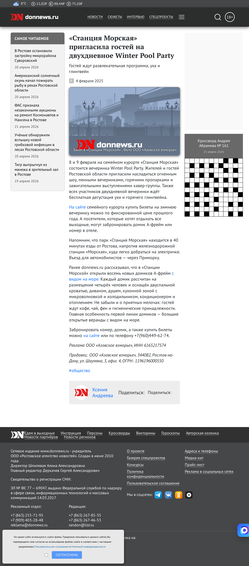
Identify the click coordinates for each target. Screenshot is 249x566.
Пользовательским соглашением (52, 546)
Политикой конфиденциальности (88, 546)
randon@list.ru (81, 524)
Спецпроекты (161, 17)
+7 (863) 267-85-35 (85, 515)
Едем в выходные (39, 432)
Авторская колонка (202, 432)
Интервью (135, 17)
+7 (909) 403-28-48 (27, 520)
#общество (79, 370)
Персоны (95, 432)
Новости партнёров (41, 436)
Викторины (145, 432)
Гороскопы (170, 432)
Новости (95, 17)
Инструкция (71, 432)
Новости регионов (80, 436)
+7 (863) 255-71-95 (27, 515)
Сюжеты (115, 17)
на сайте (92, 335)
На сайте (78, 207)
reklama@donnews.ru (29, 524)
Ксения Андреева (93, 392)
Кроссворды (119, 432)
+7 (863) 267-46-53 (85, 520)
